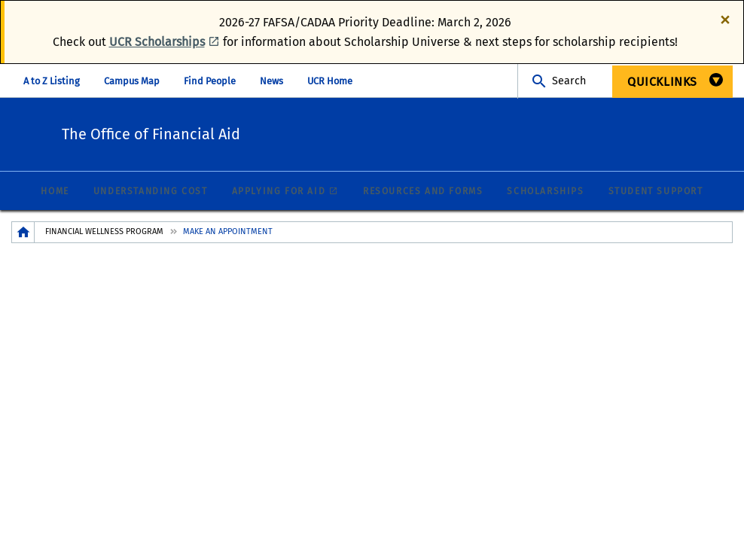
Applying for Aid (279, 192)
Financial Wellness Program (104, 232)
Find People (210, 81)
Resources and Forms (423, 192)
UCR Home (329, 81)
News (271, 81)
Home (55, 192)
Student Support (655, 192)
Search (569, 81)
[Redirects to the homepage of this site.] (23, 233)
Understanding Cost (150, 192)
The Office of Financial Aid (242, 132)
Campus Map (132, 81)
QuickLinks (662, 82)
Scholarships (545, 192)
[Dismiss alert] (725, 19)
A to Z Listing (51, 81)
